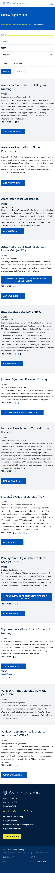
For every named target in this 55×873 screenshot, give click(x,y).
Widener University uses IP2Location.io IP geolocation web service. (25, 853)
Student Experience (6, 24)
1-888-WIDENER (9, 806)
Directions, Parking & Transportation (18, 824)
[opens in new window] (26, 280)
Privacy (6, 861)
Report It (31, 857)
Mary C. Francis (7, 674)
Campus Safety (9, 857)
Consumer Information (37, 861)
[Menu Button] (51, 3)
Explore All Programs (12, 828)
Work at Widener (12, 836)
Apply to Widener (10, 820)
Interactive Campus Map (13, 816)
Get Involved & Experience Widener (22, 24)
